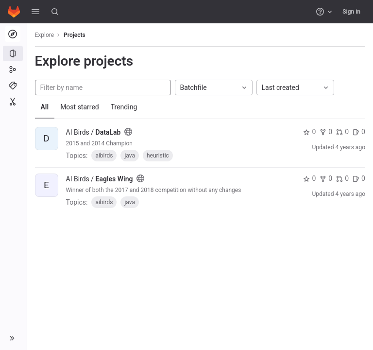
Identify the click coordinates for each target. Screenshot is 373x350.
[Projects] (13, 53)
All (45, 107)
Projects (75, 35)
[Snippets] (13, 101)
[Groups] (13, 69)
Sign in (351, 11)
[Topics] (13, 85)
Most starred (80, 107)
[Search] (55, 11)
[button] (35, 11)
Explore (44, 35)
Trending (124, 107)
